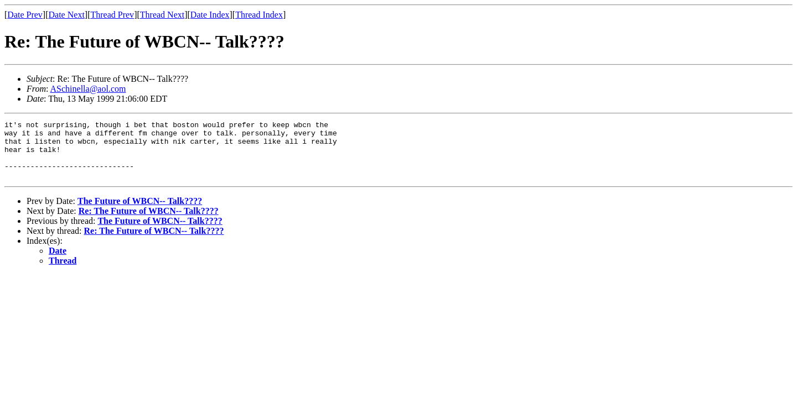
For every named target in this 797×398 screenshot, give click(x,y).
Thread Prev (112, 14)
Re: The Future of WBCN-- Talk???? (149, 222)
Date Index (210, 14)
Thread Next (162, 14)
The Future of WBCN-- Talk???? (139, 212)
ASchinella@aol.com (88, 88)
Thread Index (259, 14)
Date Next (67, 14)
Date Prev (25, 14)
